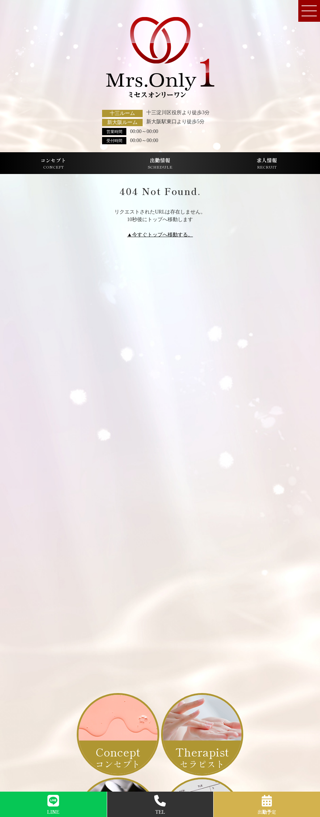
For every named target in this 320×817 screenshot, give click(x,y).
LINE (53, 805)
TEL (160, 805)
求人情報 (267, 163)
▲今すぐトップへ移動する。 (160, 234)
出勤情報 (160, 163)
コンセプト (53, 163)
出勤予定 (266, 805)
